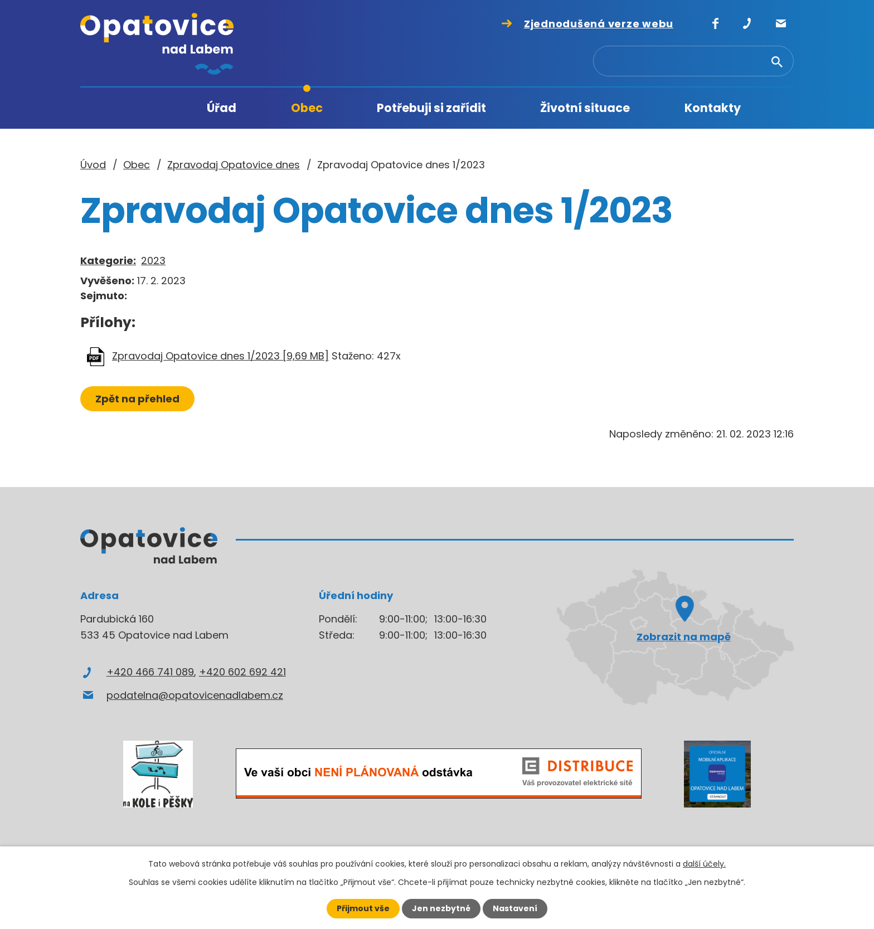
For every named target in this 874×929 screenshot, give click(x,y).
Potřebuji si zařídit (431, 108)
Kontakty (712, 108)
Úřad (221, 108)
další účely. (704, 863)
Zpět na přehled (137, 399)
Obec (307, 108)
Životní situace (585, 108)
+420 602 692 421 (242, 672)
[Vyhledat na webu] (712, 61)
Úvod (146, 108)
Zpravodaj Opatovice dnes (233, 165)
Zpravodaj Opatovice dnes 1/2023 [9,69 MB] (220, 356)
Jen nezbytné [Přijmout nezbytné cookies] (441, 908)
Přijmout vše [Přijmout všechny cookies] (363, 908)
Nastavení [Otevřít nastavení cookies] (515, 908)
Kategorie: (108, 260)
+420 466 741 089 (150, 672)
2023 (153, 260)
